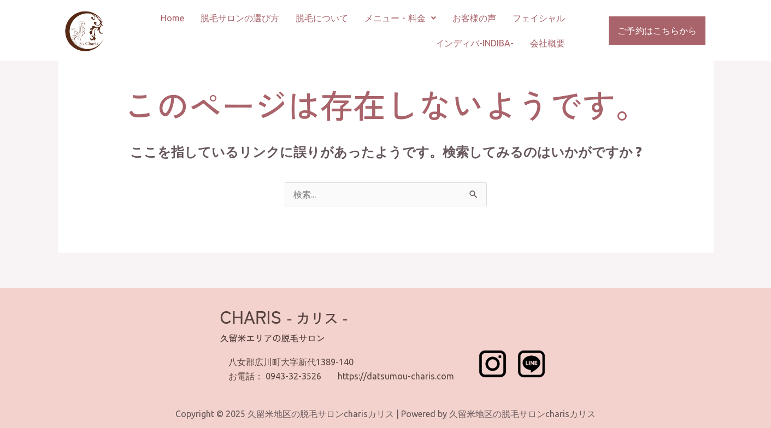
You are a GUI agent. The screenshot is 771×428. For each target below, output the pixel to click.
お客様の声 (474, 18)
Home (172, 18)
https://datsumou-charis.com (396, 376)
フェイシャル (539, 18)
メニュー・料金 (400, 18)
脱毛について (322, 18)
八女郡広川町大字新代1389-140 (291, 362)
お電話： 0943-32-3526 (274, 376)
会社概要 (547, 43)
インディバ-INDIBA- (474, 43)
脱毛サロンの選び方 (240, 18)
